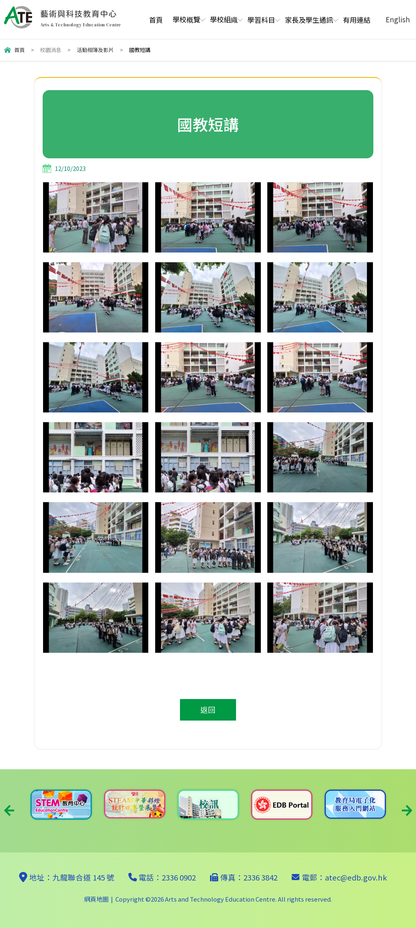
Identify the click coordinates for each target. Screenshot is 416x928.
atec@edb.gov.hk (356, 877)
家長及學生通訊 (309, 20)
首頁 (156, 20)
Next (407, 810)
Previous (9, 810)
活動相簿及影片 (95, 50)
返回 (208, 709)
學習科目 (261, 20)
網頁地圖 (96, 899)
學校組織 (224, 19)
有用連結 (356, 20)
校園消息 (50, 50)
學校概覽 (186, 19)
